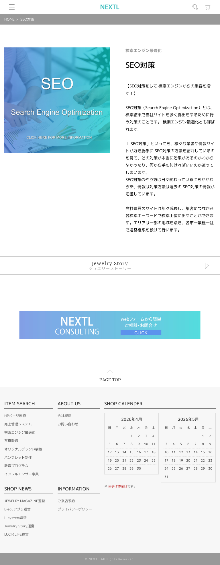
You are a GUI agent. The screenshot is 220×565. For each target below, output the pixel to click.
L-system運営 (15, 517)
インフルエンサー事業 (21, 474)
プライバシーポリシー (75, 509)
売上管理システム (18, 424)
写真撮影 (11, 440)
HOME (9, 19)
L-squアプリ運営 (17, 509)
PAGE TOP (110, 380)
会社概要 (64, 415)
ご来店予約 (66, 500)
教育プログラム (16, 465)
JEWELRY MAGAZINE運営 (24, 500)
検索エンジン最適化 (19, 432)
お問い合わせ (68, 424)
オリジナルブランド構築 (23, 449)
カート (208, 7)
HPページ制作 (15, 415)
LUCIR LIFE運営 (16, 534)
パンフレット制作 (18, 457)
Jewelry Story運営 (19, 526)
